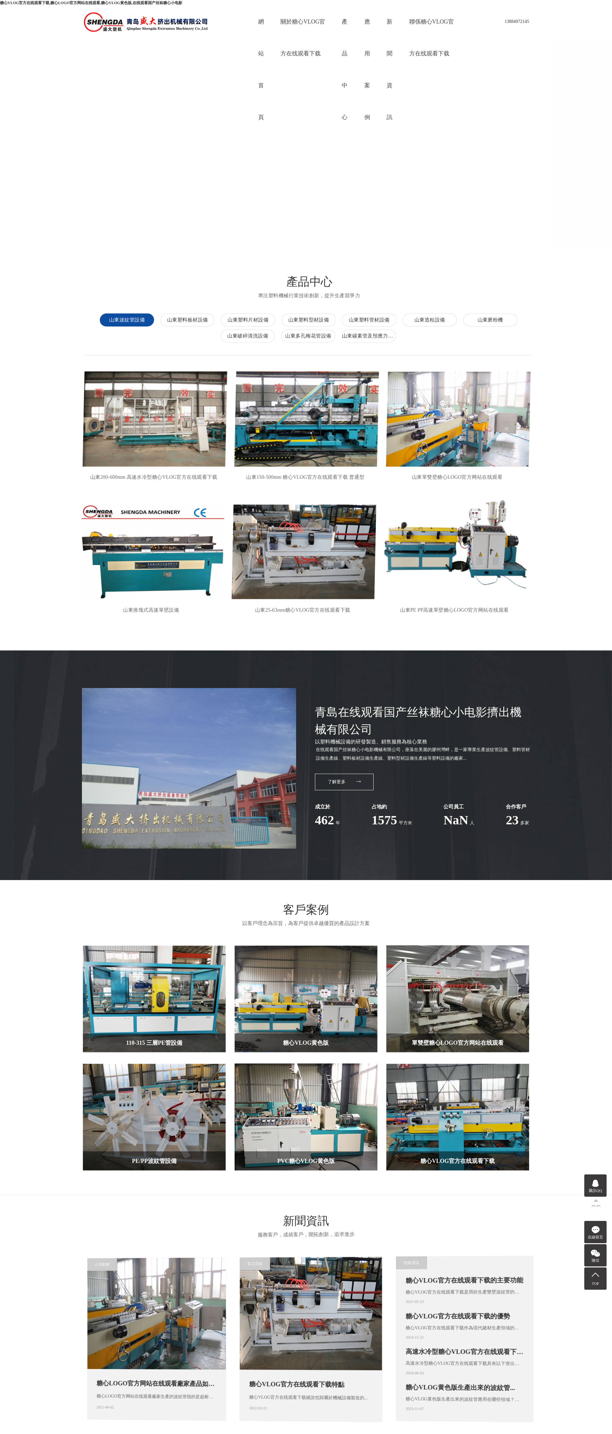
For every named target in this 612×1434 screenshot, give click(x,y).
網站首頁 (261, 28)
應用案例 (367, 28)
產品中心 (344, 28)
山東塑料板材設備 (539, 285)
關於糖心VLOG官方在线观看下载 (302, 28)
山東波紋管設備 (479, 285)
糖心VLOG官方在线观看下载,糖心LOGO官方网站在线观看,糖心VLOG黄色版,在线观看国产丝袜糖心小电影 (91, 3)
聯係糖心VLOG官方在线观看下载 (431, 28)
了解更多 (344, 746)
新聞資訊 (389, 28)
